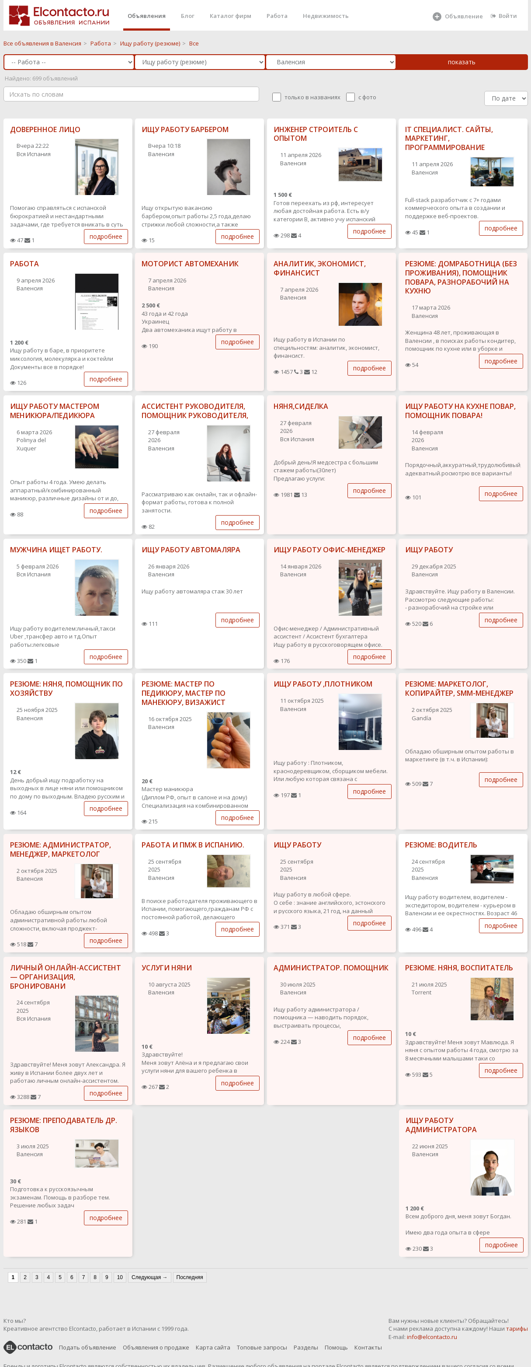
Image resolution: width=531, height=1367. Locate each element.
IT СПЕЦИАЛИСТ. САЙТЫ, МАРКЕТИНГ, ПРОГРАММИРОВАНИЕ (449, 139)
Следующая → (149, 1277)
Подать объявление (87, 1347)
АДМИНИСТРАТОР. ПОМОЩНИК (331, 968)
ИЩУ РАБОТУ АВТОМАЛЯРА (191, 549)
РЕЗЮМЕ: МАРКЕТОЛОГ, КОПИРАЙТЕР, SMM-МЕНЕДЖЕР (459, 688)
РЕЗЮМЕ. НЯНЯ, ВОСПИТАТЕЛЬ (459, 968)
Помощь (336, 1347)
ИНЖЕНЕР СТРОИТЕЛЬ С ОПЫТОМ (316, 134)
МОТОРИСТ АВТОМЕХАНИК (190, 264)
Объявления (147, 16)
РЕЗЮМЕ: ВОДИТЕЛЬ (441, 845)
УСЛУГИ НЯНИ (167, 968)
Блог (187, 16)
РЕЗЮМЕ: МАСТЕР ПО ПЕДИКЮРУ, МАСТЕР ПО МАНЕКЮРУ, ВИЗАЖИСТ (184, 693)
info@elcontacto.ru (432, 1337)
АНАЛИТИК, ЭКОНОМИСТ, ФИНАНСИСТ (320, 268)
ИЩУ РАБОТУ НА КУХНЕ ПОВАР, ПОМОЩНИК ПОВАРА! (460, 410)
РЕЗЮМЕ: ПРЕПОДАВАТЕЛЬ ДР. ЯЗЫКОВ (63, 1125)
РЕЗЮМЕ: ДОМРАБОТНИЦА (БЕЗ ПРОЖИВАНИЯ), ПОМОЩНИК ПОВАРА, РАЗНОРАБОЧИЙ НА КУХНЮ (461, 277)
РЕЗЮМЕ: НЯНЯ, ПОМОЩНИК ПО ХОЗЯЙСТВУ (66, 688)
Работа (277, 16)
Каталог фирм (230, 16)
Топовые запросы (262, 1347)
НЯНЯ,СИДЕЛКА (301, 406)
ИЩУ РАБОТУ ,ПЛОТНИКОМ (323, 684)
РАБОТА (24, 264)
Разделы (306, 1347)
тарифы (517, 1328)
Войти (504, 16)
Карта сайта (213, 1347)
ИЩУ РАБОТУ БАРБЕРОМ (185, 129)
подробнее (106, 236)
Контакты (368, 1347)
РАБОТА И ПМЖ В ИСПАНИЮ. (193, 845)
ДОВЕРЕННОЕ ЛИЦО (45, 129)
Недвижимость (326, 16)
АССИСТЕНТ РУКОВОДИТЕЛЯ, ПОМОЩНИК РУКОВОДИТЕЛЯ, (195, 410)
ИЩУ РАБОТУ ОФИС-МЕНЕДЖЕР (329, 549)
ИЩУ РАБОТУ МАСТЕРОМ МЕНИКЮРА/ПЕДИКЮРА (54, 410)
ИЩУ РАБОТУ (429, 549)
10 (120, 1277)
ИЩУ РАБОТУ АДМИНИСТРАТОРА (441, 1125)
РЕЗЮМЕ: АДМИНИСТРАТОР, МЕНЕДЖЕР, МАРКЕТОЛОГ (60, 849)
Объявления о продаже (156, 1347)
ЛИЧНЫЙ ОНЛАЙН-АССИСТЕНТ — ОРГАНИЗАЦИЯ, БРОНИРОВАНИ (65, 977)
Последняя (190, 1277)
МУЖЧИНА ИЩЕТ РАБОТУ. (56, 549)
